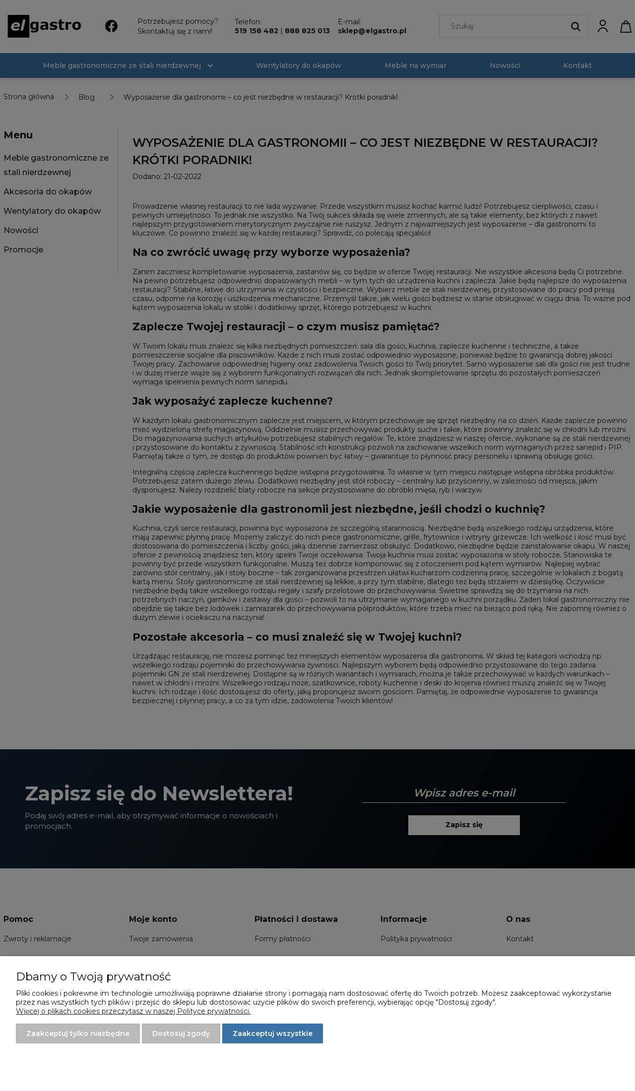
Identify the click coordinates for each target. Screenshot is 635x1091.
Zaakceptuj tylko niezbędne (77, 1033)
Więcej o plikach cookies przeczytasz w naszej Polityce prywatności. (133, 1011)
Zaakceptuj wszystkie (273, 1033)
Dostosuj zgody (181, 1033)
